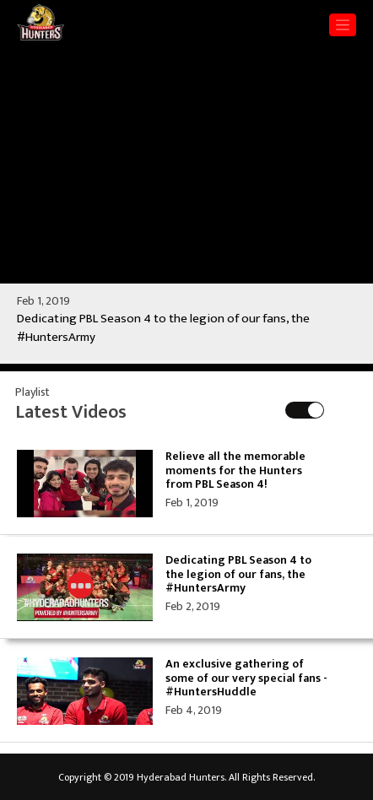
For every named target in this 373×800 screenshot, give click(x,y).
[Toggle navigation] (342, 25)
